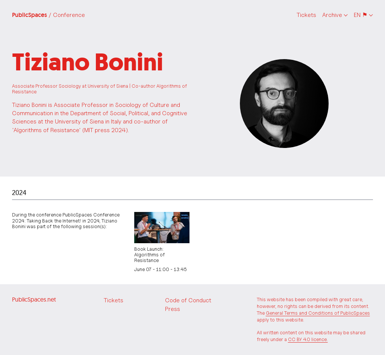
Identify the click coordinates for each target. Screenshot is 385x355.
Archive (332, 14)
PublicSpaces (48, 15)
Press (172, 308)
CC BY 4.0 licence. (308, 339)
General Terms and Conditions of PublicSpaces (318, 313)
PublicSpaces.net (34, 299)
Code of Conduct (188, 300)
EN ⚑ (360, 14)
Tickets (306, 14)
